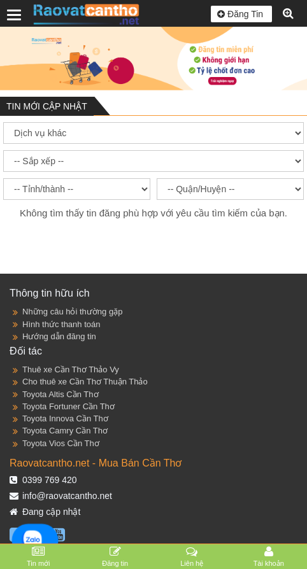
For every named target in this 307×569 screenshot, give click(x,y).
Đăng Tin (241, 14)
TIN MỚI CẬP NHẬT (46, 106)
